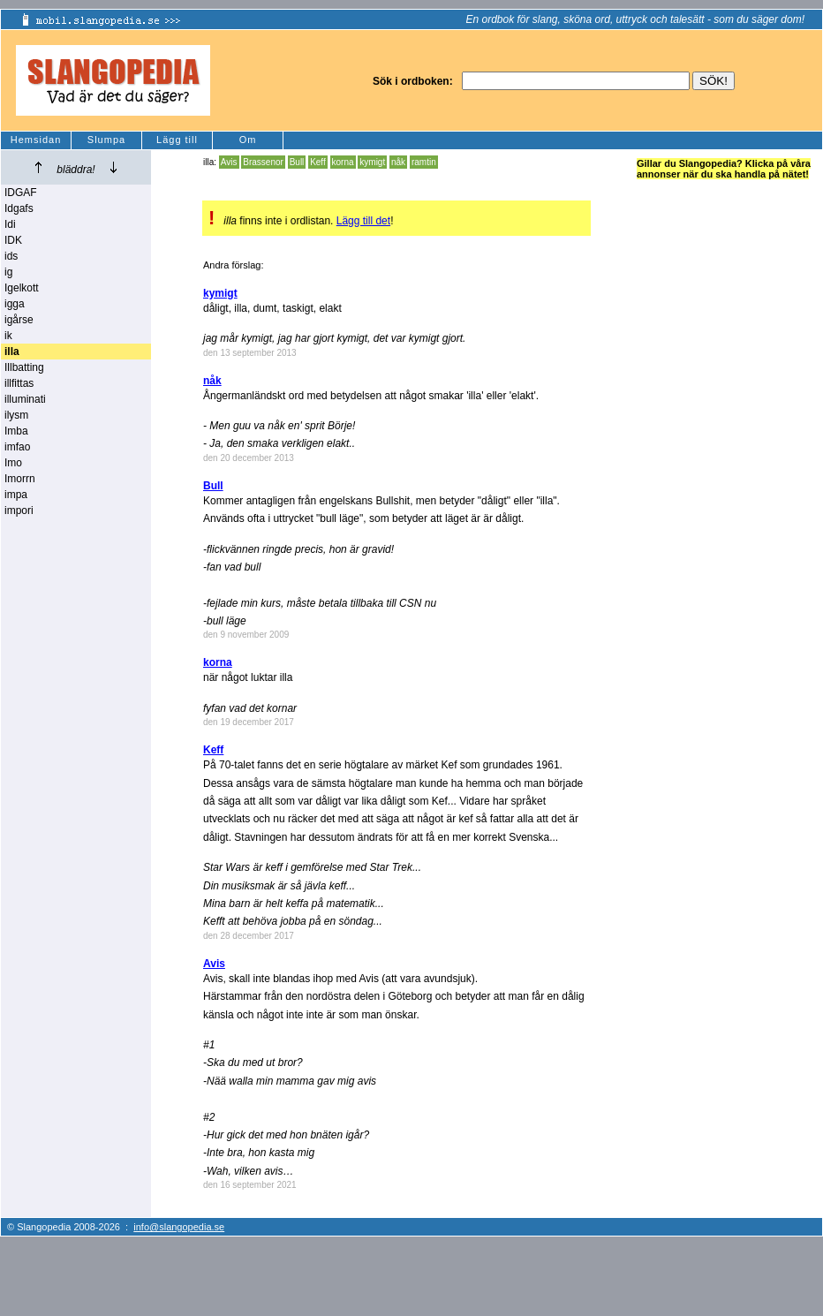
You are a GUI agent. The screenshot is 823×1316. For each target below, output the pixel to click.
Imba (16, 431)
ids (11, 256)
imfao (17, 447)
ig (8, 272)
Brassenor (263, 162)
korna (343, 162)
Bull (297, 162)
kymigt (372, 162)
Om (248, 139)
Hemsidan (36, 139)
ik (8, 335)
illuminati (25, 399)
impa (15, 494)
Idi (10, 224)
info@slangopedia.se (178, 1226)
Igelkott (21, 288)
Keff (318, 162)
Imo (13, 463)
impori (19, 510)
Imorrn (19, 479)
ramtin (424, 162)
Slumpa (106, 139)
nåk (398, 162)
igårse (19, 320)
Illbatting (24, 367)
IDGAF (20, 192)
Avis (229, 162)
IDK (13, 240)
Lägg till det (363, 221)
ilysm (16, 415)
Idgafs (19, 208)
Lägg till (177, 139)
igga (14, 304)
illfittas (19, 383)
